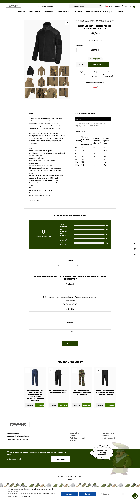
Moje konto (128, 6)
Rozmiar (79, 45)
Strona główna (80, 20)
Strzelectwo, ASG (64, 12)
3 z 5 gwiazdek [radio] (70, 304)
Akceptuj (69, 494)
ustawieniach (26, 496)
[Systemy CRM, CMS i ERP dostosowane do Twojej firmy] (70, 479)
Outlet (105, 12)
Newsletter (117, 6)
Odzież (37, 12)
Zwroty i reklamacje (109, 438)
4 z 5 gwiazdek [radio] (73, 304)
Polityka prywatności (77, 438)
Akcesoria (21, 12)
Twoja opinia (70, 309)
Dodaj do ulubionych (111, 64)
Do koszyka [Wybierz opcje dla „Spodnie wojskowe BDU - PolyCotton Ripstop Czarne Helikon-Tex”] (110, 405)
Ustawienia (105, 494)
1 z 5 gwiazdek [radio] (64, 304)
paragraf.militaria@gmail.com (18, 436)
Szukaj (100, 6)
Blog (112, 12)
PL (107, 6)
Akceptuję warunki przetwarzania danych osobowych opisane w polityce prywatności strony (36, 453)
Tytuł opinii (70, 284)
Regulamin (105, 435)
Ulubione (73, 435)
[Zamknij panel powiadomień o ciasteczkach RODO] (123, 494)
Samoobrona (48, 12)
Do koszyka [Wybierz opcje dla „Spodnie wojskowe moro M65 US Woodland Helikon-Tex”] (86, 405)
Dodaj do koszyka (99, 64)
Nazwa (70, 323)
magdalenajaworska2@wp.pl (17, 439)
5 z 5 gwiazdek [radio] (76, 304)
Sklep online (88, 20)
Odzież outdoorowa (98, 20)
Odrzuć (87, 494)
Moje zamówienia (108, 433)
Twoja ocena (70, 300)
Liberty (31, 118)
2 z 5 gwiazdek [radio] (67, 304)
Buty (31, 12)
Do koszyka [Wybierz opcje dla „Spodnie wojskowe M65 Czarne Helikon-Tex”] (63, 405)
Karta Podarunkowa (93, 12)
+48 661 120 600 (47, 6)
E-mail (70, 332)
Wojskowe (78, 12)
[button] (67, 23)
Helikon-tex (98, 40)
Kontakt (120, 12)
